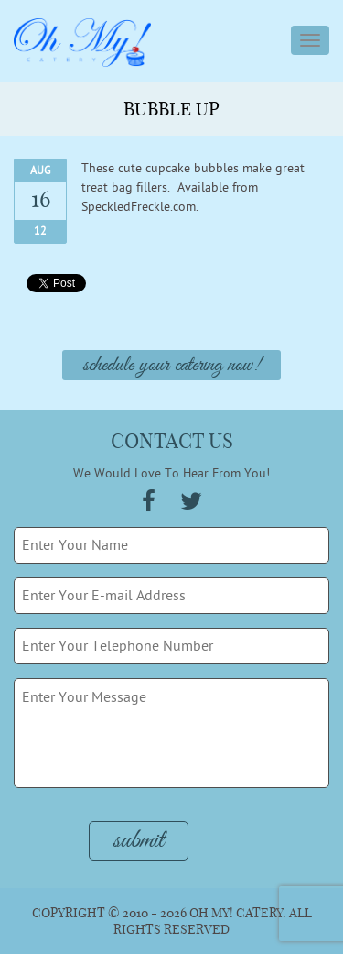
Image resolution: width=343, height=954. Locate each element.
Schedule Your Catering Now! (171, 365)
